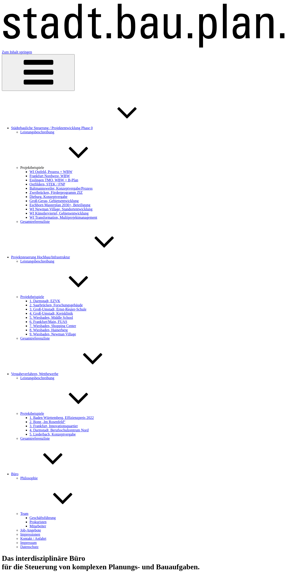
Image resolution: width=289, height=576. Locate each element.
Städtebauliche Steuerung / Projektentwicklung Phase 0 (86, 128)
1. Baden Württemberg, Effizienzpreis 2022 (61, 418)
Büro (49, 474)
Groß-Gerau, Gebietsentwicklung (54, 201)
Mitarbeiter (37, 526)
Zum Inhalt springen (17, 52)
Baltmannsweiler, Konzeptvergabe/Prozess (61, 188)
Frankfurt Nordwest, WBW (49, 176)
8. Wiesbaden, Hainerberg (48, 330)
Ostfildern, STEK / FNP (47, 184)
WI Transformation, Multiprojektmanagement (63, 217)
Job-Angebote (30, 530)
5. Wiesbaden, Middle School (51, 317)
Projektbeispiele (66, 168)
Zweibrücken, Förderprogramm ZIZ (56, 192)
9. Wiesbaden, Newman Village (52, 334)
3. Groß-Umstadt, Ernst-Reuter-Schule (57, 309)
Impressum (28, 543)
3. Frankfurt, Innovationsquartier (53, 426)
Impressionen (30, 534)
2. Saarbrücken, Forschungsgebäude (56, 305)
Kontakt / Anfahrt (33, 538)
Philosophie (29, 478)
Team (58, 514)
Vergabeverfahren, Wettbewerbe (69, 374)
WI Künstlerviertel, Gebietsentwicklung (58, 213)
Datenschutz (29, 547)
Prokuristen (38, 522)
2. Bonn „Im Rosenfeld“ (47, 422)
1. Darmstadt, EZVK (44, 301)
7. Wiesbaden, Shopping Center (52, 326)
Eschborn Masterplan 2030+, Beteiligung (59, 205)
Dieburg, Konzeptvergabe (48, 197)
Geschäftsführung (42, 518)
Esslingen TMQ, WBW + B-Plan (53, 180)
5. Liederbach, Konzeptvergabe (52, 434)
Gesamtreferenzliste (35, 222)
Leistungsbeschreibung (37, 132)
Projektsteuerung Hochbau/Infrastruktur (75, 257)
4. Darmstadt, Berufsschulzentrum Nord (58, 430)
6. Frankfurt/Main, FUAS (48, 322)
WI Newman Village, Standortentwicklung (60, 209)
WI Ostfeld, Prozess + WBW (50, 172)
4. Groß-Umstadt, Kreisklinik (51, 313)
